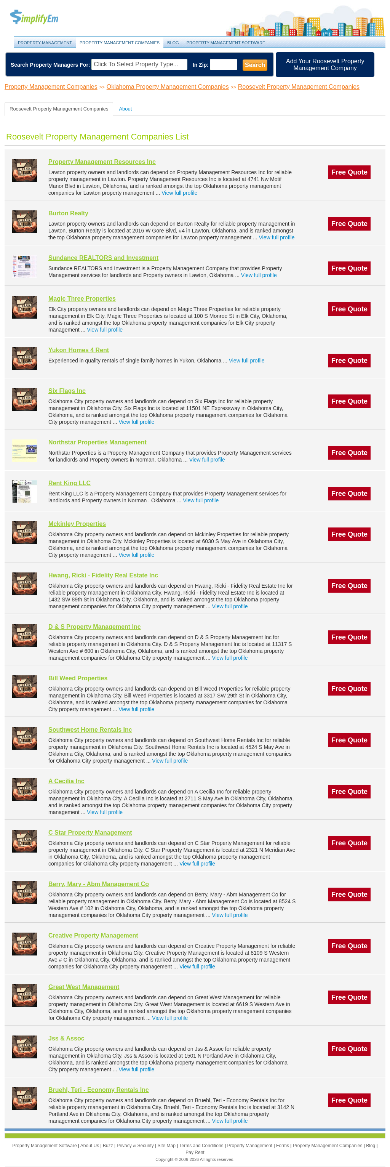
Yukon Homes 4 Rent (78, 350)
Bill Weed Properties (77, 678)
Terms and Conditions (202, 1145)
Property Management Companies (120, 42)
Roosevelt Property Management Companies (299, 86)
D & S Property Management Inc (94, 627)
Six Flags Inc (67, 391)
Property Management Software (226, 42)
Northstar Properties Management (97, 442)
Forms (283, 1145)
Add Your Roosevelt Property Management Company (325, 64)
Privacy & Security (136, 1145)
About (125, 109)
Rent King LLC (69, 483)
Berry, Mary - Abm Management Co (98, 884)
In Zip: (201, 65)
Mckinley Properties (77, 524)
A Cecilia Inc (66, 781)
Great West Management (83, 987)
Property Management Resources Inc (102, 162)
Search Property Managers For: (50, 65)
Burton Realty (68, 213)
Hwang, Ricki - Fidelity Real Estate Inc (103, 575)
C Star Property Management (90, 832)
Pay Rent (194, 1152)
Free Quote (349, 172)
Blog (173, 42)
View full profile (179, 193)
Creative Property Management (93, 935)
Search (255, 65)
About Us (90, 1145)
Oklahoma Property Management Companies (168, 86)
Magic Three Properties (82, 298)
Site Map (167, 1145)
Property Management (43, 17)
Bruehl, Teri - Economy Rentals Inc (98, 1090)
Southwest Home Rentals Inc (90, 729)
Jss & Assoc (66, 1038)
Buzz (108, 1145)
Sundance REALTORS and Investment (103, 258)
